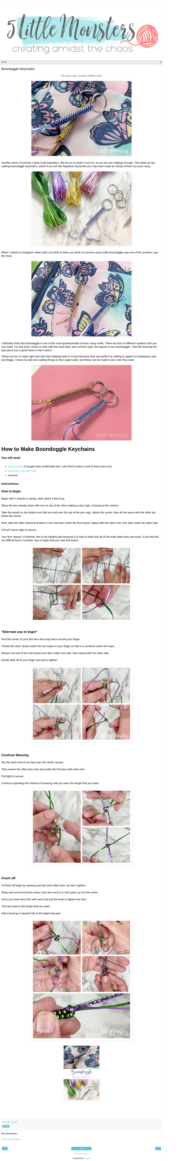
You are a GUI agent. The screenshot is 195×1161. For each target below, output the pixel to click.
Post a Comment (10, 1139)
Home (81, 1148)
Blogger (86, 1158)
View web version (81, 1154)
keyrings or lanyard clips (22, 470)
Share (6, 1126)
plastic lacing (15, 466)
